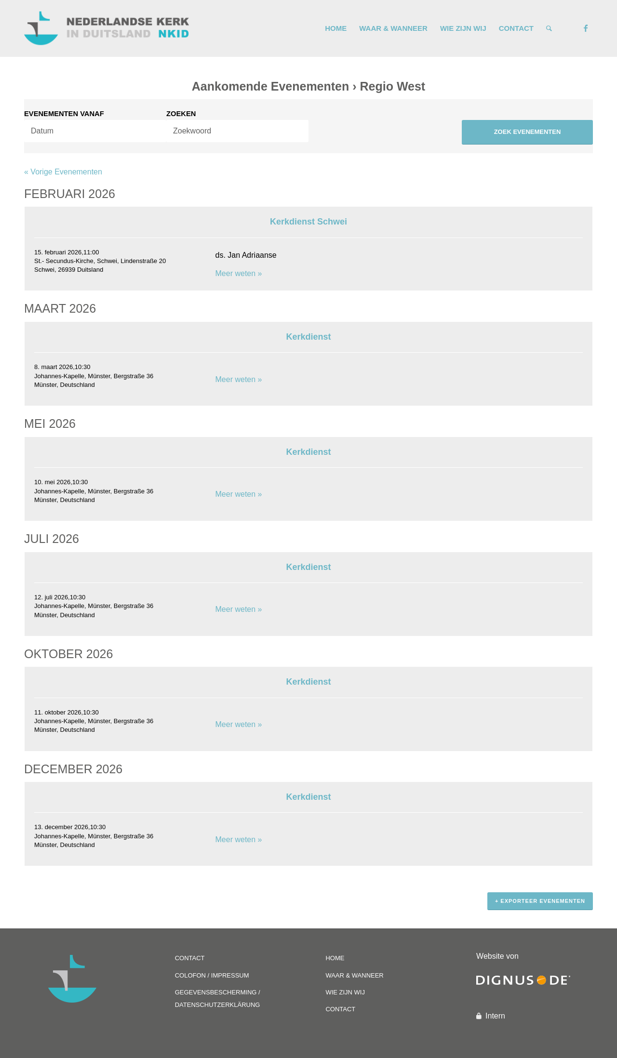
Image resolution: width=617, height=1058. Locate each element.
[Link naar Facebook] (585, 28)
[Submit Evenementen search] (527, 132)
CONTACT (190, 958)
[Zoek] (549, 28)
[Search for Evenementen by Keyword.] (237, 131)
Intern (495, 1016)
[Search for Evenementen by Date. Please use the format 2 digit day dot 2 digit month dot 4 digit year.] (95, 131)
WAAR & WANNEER (354, 975)
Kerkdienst (308, 337)
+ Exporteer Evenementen (540, 901)
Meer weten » (238, 273)
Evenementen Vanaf (64, 114)
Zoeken (181, 114)
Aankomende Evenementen (270, 86)
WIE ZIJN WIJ (345, 992)
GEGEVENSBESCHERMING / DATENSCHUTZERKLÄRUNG (217, 998)
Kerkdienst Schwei (308, 221)
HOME (334, 958)
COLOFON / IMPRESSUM (212, 975)
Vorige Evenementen (63, 172)
